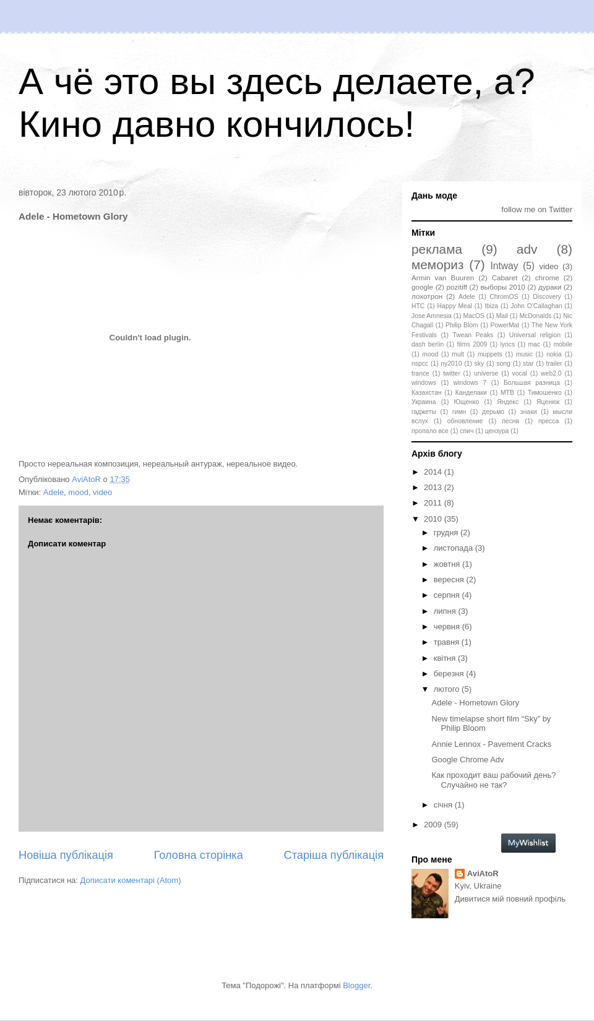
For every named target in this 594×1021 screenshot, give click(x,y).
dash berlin (427, 344)
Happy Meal (454, 306)
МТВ (507, 392)
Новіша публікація (66, 855)
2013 (434, 487)
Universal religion (535, 335)
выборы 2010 (502, 287)
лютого (448, 689)
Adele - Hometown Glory (475, 702)
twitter (451, 373)
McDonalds (535, 315)
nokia (554, 354)
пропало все (430, 431)
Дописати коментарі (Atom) (130, 880)
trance (420, 373)
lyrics (508, 344)
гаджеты (423, 411)
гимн (459, 411)
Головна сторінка (198, 855)
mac (534, 344)
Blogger (356, 985)
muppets (490, 354)
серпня (448, 595)
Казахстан (426, 392)
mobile (562, 344)
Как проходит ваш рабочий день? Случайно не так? (493, 780)
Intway (505, 266)
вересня (450, 579)
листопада (454, 548)
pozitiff (456, 287)
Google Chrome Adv (467, 759)
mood (78, 492)
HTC (417, 306)
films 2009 (472, 344)
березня (450, 673)
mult (458, 354)
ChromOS (503, 296)
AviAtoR (483, 873)
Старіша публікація (334, 855)
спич (466, 431)
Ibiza (491, 306)
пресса (548, 421)
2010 (434, 518)
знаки (528, 411)
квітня (446, 658)
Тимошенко (545, 392)
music (524, 354)
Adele (53, 492)
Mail (502, 315)
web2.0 (551, 373)
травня (448, 642)
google (422, 287)
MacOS (473, 315)
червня (448, 626)
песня (510, 421)
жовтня (448, 564)
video (102, 492)
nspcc (419, 363)
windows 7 (470, 382)
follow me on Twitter (536, 209)
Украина (423, 401)
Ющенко (466, 401)
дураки (549, 287)
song (503, 363)
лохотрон (426, 296)
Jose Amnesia (431, 315)
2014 (434, 471)
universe (486, 373)
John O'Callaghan (536, 306)
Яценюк (547, 401)
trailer (554, 363)
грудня (447, 532)
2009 (434, 824)
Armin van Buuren (442, 278)
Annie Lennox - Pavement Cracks (491, 744)
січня (444, 804)
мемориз (437, 264)
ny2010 (451, 363)
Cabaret (505, 278)
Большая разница (532, 382)
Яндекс (508, 401)
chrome (547, 278)
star (528, 363)
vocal (519, 373)
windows (423, 382)
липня (446, 611)
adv (527, 249)
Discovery (547, 296)
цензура (497, 431)
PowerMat (504, 325)
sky (479, 363)
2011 (434, 502)
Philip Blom (462, 325)
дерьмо (493, 411)
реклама (436, 249)
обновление (465, 421)
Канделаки (471, 392)
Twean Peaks (472, 335)
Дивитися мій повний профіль (510, 898)
